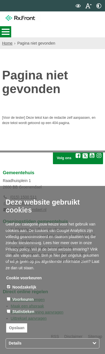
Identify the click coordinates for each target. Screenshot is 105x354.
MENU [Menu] (5, 31)
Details (15, 343)
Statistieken (20, 311)
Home (7, 43)
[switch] (78, 6)
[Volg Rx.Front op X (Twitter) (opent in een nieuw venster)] (85, 166)
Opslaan (16, 328)
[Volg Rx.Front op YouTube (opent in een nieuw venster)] (92, 166)
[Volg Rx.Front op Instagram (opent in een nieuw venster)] (99, 166)
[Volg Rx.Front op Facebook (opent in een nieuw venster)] (78, 166)
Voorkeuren (20, 299)
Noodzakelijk (21, 287)
